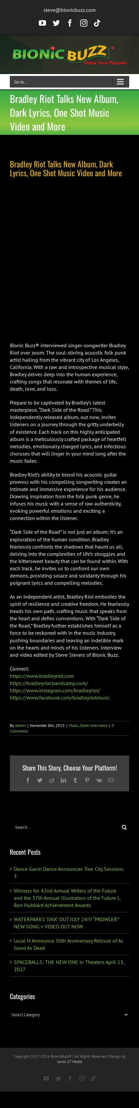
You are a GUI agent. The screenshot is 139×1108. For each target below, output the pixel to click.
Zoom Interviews (93, 725)
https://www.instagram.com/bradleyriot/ (55, 690)
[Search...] (65, 827)
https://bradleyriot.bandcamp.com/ (49, 683)
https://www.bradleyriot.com (42, 676)
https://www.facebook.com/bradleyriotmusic (60, 697)
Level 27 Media (69, 1061)
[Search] (124, 827)
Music (73, 725)
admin (20, 725)
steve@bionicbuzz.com (69, 10)
